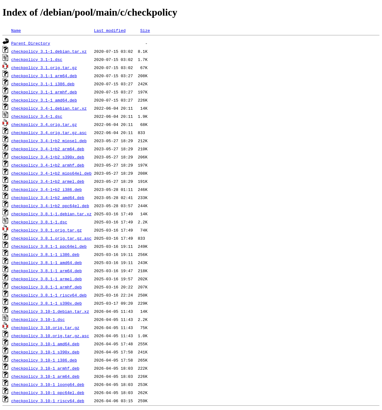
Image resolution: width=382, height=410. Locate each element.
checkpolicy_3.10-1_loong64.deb (47, 384)
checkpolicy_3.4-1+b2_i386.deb (46, 189)
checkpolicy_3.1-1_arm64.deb (44, 75)
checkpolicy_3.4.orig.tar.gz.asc (49, 132)
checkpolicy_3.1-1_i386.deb (43, 84)
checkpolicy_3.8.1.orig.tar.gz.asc (51, 238)
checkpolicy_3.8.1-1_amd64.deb (46, 262)
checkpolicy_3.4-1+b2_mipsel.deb (49, 140)
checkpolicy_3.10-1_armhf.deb (45, 368)
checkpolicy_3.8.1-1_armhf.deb (46, 287)
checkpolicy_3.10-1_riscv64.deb (47, 400)
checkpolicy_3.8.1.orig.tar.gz (46, 230)
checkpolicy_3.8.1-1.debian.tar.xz (51, 214)
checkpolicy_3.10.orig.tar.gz (45, 327)
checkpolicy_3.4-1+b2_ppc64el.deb (50, 205)
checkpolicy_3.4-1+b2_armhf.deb (47, 165)
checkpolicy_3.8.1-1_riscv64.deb (49, 295)
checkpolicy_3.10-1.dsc (38, 319)
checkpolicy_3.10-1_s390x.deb (45, 352)
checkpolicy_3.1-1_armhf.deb (44, 92)
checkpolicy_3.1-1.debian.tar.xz (49, 51)
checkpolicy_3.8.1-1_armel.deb (46, 279)
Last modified (109, 30)
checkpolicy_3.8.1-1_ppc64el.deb (49, 246)
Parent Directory (30, 43)
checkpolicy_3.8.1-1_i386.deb (45, 254)
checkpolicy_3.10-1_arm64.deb (45, 376)
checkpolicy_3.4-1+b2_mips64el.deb (51, 173)
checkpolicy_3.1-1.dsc (36, 59)
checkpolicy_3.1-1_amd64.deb (44, 100)
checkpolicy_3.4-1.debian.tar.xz (49, 108)
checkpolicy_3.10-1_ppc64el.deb (47, 392)
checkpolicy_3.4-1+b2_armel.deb (47, 181)
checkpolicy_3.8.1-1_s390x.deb (46, 303)
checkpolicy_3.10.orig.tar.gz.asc (50, 335)
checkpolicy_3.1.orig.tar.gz (44, 67)
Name (16, 30)
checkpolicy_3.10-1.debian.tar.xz (50, 311)
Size (145, 30)
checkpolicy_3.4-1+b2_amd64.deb (47, 197)
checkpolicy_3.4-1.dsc (36, 116)
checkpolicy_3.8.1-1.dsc (39, 222)
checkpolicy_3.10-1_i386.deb (44, 360)
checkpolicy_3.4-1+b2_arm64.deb (47, 149)
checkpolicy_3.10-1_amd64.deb (45, 344)
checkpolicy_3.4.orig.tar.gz (44, 124)
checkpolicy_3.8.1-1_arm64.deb (46, 270)
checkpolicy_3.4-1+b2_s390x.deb (47, 157)
